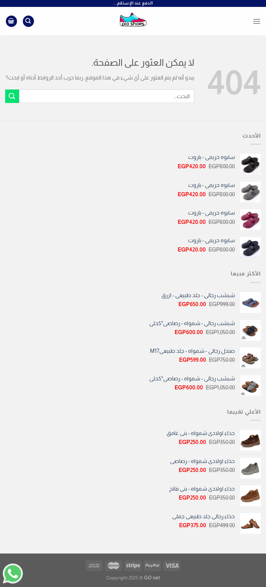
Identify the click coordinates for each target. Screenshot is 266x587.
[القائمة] (256, 21)
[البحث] (28, 21)
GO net (152, 577)
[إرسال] (12, 96)
